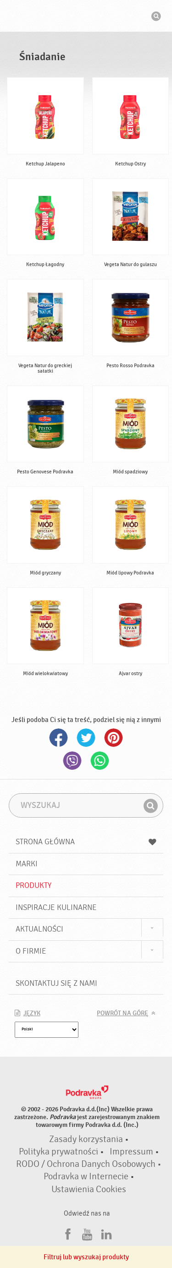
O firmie (31, 951)
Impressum (131, 1152)
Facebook (59, 737)
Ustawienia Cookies (88, 1189)
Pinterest (114, 737)
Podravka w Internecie (86, 1176)
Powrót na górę (122, 1013)
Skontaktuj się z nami (56, 983)
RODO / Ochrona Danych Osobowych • (88, 1164)
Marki (27, 863)
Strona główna (86, 841)
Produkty (33, 885)
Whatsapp (100, 760)
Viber (72, 760)
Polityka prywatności (58, 1152)
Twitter (86, 737)
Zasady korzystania (86, 1139)
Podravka (86, 17)
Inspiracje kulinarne (56, 907)
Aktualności (39, 929)
